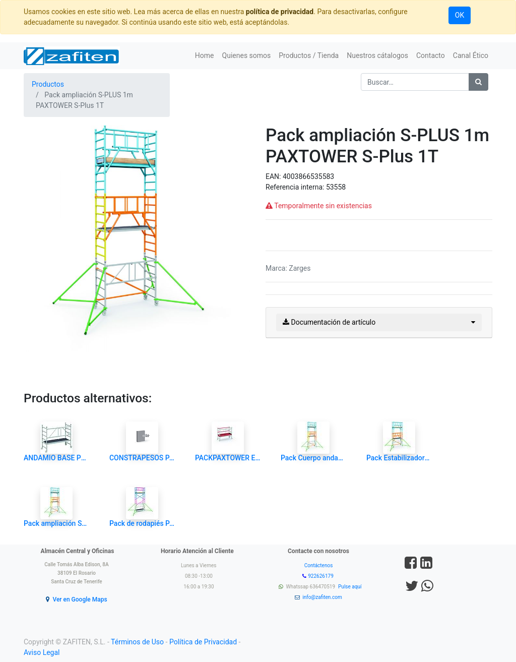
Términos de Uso (137, 642)
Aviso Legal (42, 652)
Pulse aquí (350, 586)
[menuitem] (204, 55)
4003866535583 (308, 176)
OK (459, 15)
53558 (336, 187)
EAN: (274, 176)
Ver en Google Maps (79, 599)
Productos (48, 84)
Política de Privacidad (203, 642)
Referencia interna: (296, 187)
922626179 (321, 576)
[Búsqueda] (478, 82)
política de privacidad (279, 12)
